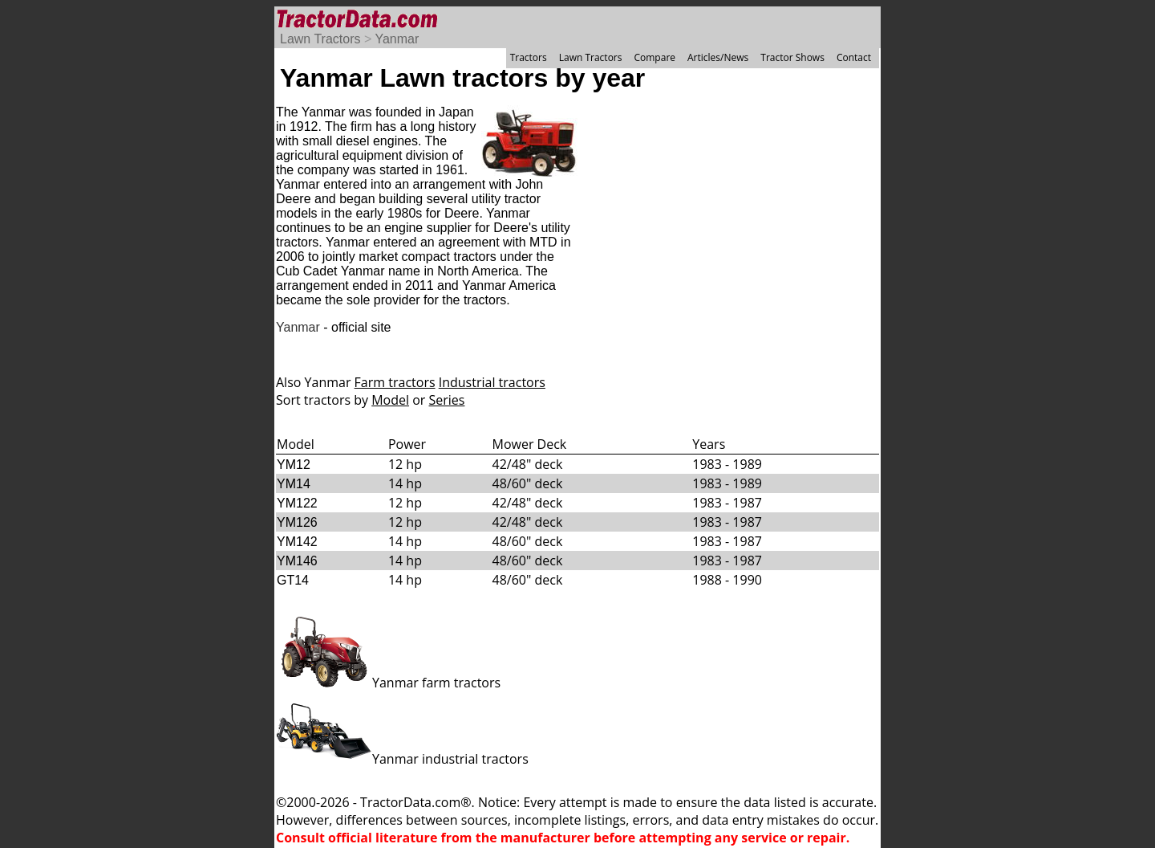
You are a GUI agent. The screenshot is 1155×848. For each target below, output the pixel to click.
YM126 (297, 522)
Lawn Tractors (320, 39)
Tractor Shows (792, 57)
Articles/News (717, 57)
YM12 (293, 464)
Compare (654, 57)
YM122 (297, 503)
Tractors (528, 57)
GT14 (293, 580)
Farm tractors (395, 382)
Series (447, 400)
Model (390, 400)
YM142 (297, 541)
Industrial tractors (492, 382)
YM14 (293, 484)
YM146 (297, 561)
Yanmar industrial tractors (402, 759)
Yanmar (397, 39)
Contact (854, 57)
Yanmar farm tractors (388, 682)
